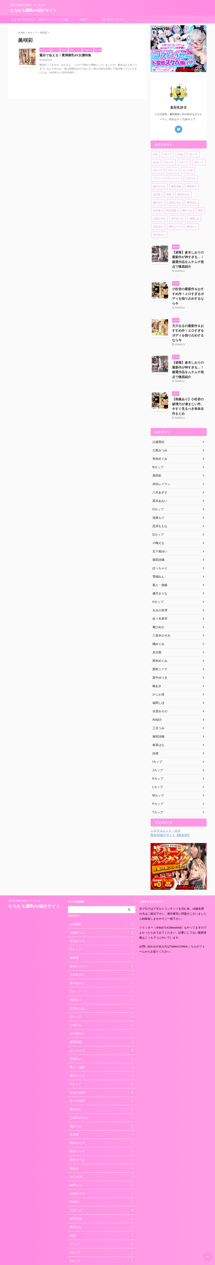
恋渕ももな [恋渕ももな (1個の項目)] (175, 202)
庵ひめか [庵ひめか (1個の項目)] (158, 202)
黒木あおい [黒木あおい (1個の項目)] (159, 234)
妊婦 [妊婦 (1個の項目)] (168, 194)
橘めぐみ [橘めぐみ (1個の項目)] (187, 210)
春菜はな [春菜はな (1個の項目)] (192, 202)
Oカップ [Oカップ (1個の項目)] (157, 170)
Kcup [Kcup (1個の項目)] (156, 162)
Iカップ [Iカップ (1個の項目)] (168, 154)
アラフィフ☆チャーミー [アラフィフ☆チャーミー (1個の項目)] (166, 178)
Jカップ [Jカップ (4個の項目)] (193, 154)
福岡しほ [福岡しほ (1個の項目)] (194, 218)
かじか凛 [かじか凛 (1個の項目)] (188, 170)
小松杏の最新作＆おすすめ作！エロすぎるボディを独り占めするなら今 (189, 286)
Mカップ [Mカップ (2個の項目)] (199, 162)
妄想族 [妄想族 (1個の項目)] (156, 194)
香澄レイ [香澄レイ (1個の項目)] (192, 226)
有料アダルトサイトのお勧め (53, 20)
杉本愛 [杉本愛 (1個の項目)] (156, 210)
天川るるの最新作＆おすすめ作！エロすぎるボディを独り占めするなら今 (189, 317)
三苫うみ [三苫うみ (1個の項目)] (191, 178)
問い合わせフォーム (113, 19)
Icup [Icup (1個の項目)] (155, 154)
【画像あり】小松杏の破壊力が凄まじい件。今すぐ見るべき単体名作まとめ (189, 377)
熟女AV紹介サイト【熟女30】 (168, 802)
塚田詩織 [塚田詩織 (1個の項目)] (176, 186)
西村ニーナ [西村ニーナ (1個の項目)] (175, 226)
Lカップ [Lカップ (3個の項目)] (184, 162)
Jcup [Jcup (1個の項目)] (180, 154)
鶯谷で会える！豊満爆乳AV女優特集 (73, 55)
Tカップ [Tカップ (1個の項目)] (172, 170)
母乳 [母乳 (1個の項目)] (200, 210)
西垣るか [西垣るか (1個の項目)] (158, 226)
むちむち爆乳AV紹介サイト (33, 10)
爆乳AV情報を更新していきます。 (26, 868)
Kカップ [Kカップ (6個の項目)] (169, 162)
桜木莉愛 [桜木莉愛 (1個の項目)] (171, 210)
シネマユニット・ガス (164, 798)
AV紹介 (83, 19)
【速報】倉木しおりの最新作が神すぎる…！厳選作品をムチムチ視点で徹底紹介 (189, 256)
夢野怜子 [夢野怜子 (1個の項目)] (192, 186)
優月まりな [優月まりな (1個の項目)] (159, 186)
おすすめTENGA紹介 (23, 19)
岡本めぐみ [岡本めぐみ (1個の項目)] (183, 194)
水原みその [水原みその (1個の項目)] (159, 218)
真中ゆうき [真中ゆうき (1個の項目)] (177, 218)
